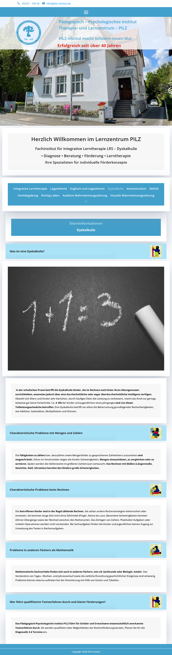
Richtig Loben (50, 195)
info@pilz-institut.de (58, 3)
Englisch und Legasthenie (87, 188)
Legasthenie (58, 188)
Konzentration (136, 188)
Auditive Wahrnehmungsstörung (85, 195)
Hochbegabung (28, 195)
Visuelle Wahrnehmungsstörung (132, 195)
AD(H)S (154, 188)
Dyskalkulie (116, 188)
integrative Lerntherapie (30, 188)
